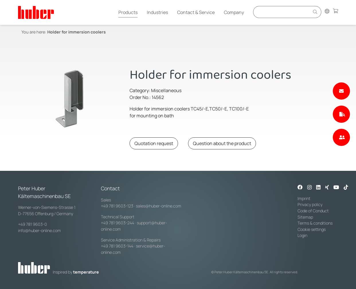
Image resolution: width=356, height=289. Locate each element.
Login (302, 235)
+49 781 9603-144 (117, 246)
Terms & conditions (315, 223)
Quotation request (153, 143)
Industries (157, 12)
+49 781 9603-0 (32, 224)
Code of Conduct (313, 210)
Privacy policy (310, 204)
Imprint (304, 198)
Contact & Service (196, 12)
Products (128, 12)
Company (234, 12)
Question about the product (222, 143)
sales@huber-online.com (158, 206)
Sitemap (305, 217)
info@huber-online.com (39, 230)
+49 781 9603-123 (117, 206)
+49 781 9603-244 (117, 222)
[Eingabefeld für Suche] (282, 12)
